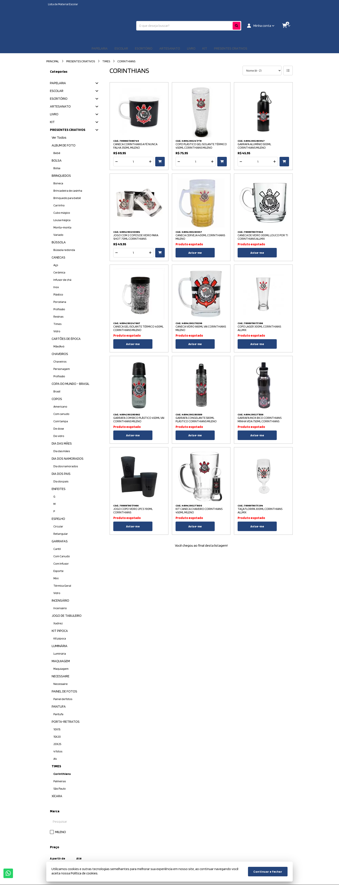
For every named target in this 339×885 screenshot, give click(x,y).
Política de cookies (84, 873)
